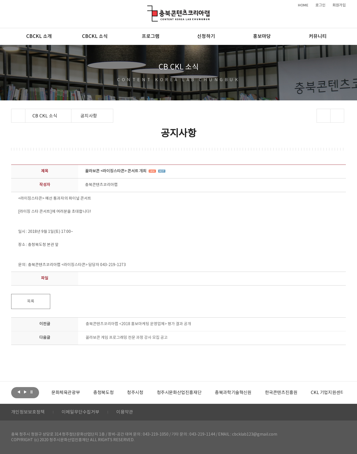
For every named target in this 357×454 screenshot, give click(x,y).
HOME (303, 5)
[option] (65, 392)
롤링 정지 (31, 392)
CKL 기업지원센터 (327, 392)
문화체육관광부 (65, 392)
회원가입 (339, 5)
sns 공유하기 (323, 115)
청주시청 (135, 392)
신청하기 (206, 36)
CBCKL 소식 (95, 36)
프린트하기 (337, 115)
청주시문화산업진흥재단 (179, 392)
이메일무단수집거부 (80, 412)
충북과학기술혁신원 (233, 392)
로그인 (320, 5)
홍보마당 (262, 36)
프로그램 (151, 36)
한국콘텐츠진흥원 (281, 392)
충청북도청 (103, 392)
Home (12, 112)
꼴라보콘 (127, 337)
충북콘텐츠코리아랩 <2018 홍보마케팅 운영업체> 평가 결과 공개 (138, 324)
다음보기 (25, 392)
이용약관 (124, 412)
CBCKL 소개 (39, 36)
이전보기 (18, 392)
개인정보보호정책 (28, 412)
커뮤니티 (318, 36)
